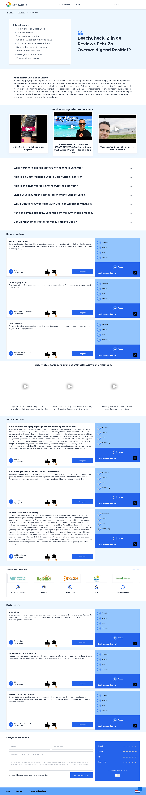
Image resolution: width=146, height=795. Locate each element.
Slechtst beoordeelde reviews (31, 47)
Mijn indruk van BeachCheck (30, 28)
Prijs (99, 757)
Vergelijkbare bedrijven (27, 50)
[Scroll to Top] (140, 789)
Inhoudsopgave (21, 25)
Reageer (82, 271)
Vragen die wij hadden (27, 36)
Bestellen (101, 746)
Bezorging (102, 762)
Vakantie (21, 13)
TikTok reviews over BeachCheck (32, 43)
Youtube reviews (24, 32)
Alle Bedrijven (64, 5)
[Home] (9, 13)
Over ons (19, 791)
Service (100, 751)
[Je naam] (29, 747)
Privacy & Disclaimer (37, 791)
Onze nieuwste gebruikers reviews (33, 39)
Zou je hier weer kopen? (117, 770)
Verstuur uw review (81, 775)
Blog (78, 5)
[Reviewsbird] (16, 4)
